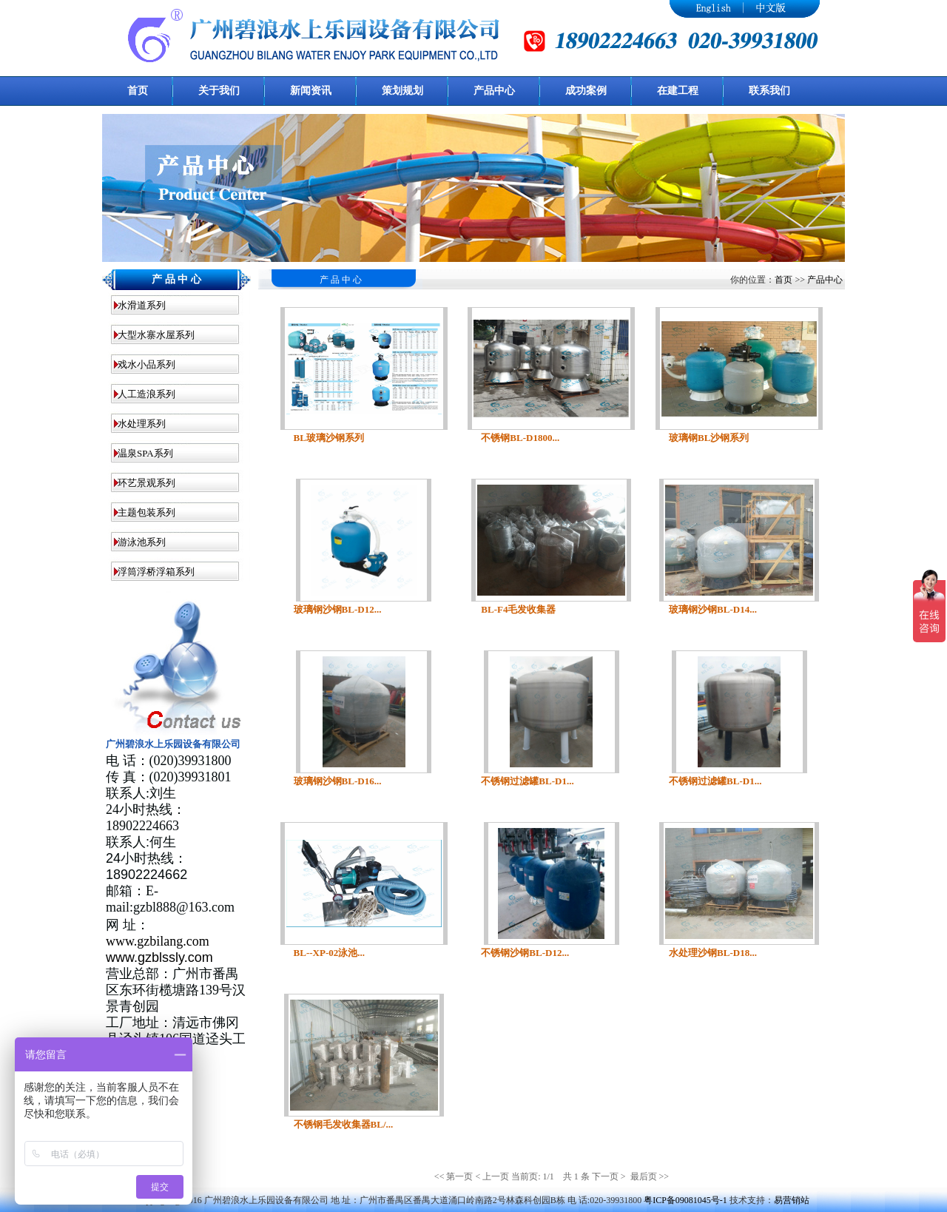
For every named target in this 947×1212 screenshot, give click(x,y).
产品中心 (825, 280)
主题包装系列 (146, 512)
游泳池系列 (142, 542)
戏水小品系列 (146, 364)
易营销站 (791, 1200)
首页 (783, 280)
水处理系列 (142, 423)
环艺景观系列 (146, 482)
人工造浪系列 (146, 394)
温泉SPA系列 (145, 453)
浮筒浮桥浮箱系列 (156, 571)
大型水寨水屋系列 (156, 334)
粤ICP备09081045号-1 (685, 1200)
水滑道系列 (142, 305)
